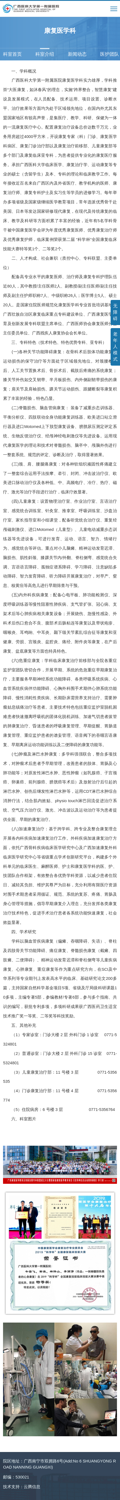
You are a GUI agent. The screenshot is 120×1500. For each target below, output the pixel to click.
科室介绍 (44, 54)
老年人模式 (115, 346)
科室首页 (12, 54)
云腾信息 (32, 1487)
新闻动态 (77, 54)
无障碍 (115, 312)
